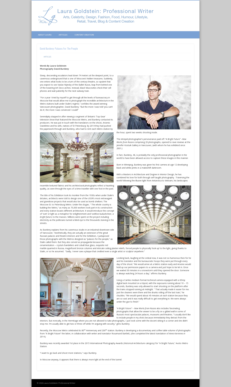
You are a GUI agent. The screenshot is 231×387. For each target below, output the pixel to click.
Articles (63, 34)
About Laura (45, 34)
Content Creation (84, 34)
